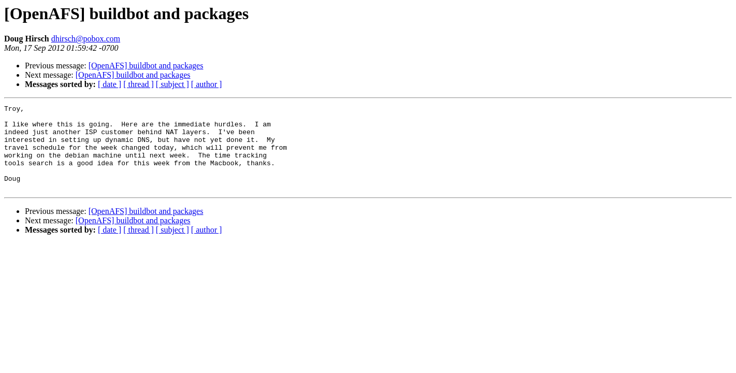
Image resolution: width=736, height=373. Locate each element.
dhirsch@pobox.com (85, 38)
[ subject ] (172, 84)
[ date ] (109, 84)
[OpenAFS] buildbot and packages (146, 65)
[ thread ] (138, 84)
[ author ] (206, 84)
